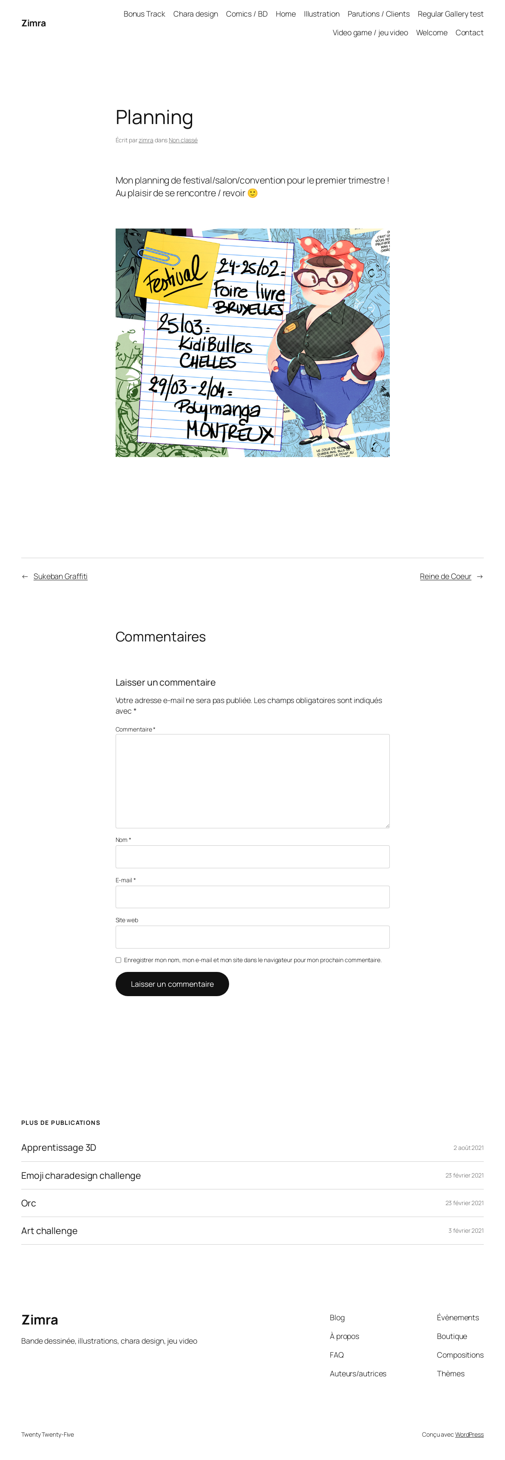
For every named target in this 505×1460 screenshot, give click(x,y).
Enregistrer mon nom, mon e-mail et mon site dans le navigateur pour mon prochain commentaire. (253, 960)
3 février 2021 (466, 1230)
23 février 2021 (464, 1175)
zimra (146, 140)
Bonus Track (144, 13)
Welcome (431, 32)
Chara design (195, 13)
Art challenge (49, 1231)
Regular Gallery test (451, 13)
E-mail (126, 880)
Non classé (183, 140)
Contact (470, 32)
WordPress (469, 1434)
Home (286, 13)
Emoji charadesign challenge (81, 1175)
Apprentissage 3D (58, 1147)
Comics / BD (247, 13)
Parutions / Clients (379, 13)
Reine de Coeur (445, 576)
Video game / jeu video (370, 32)
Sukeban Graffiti (61, 576)
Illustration (322, 13)
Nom (124, 840)
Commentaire (136, 729)
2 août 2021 (469, 1148)
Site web (127, 920)
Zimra (33, 23)
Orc (28, 1203)
